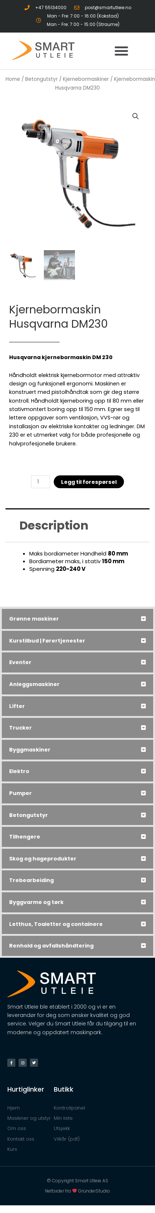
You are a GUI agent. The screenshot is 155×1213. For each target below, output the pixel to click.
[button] (121, 51)
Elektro (19, 771)
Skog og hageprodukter (42, 858)
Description (53, 525)
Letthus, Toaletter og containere (56, 924)
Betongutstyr (28, 815)
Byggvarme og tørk (36, 902)
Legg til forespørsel (89, 482)
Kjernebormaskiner (86, 79)
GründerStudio (94, 1191)
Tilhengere (24, 836)
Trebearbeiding (31, 880)
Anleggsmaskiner (34, 684)
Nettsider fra (61, 1191)
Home (12, 79)
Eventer (20, 662)
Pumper (20, 793)
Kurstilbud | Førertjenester (47, 640)
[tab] (77, 619)
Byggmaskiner (29, 749)
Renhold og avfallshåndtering (51, 945)
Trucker (20, 727)
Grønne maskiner (34, 618)
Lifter (17, 706)
